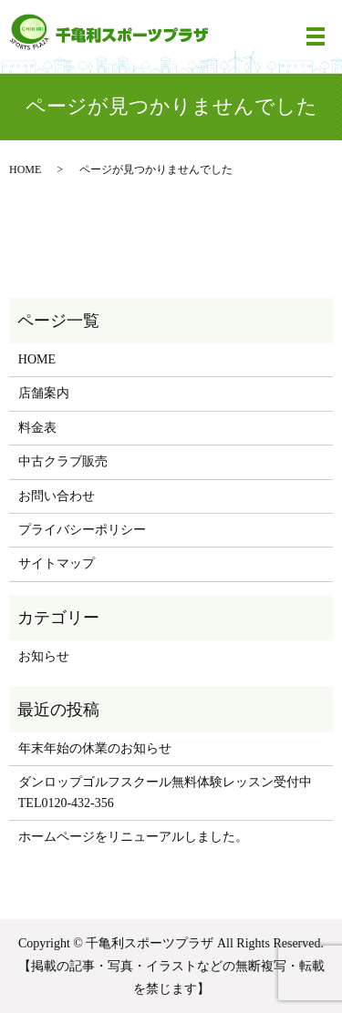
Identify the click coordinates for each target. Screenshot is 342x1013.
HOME (25, 169)
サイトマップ (56, 563)
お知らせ (43, 656)
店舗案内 (43, 393)
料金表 (37, 428)
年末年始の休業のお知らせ (94, 748)
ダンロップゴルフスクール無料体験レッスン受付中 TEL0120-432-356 (165, 792)
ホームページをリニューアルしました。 (133, 837)
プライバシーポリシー (82, 530)
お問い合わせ (56, 496)
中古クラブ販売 (63, 461)
